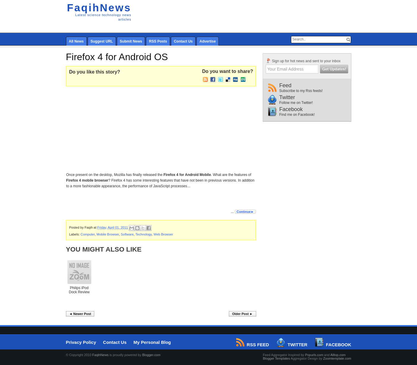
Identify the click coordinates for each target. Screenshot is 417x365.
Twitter (315, 99)
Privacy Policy (81, 342)
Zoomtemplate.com (337, 358)
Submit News (131, 41)
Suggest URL (102, 41)
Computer (88, 234)
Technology (144, 234)
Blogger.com (151, 355)
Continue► (245, 211)
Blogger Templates (276, 358)
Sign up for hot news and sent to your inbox (303, 60)
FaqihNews (99, 7)
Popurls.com (314, 355)
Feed (315, 87)
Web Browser (163, 234)
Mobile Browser (108, 234)
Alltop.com (337, 355)
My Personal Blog (152, 342)
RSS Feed (252, 344)
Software (127, 234)
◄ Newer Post (80, 314)
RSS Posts (158, 41)
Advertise (207, 41)
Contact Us (183, 41)
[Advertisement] (211, 128)
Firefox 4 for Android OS (117, 57)
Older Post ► (242, 314)
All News (76, 41)
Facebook (315, 111)
